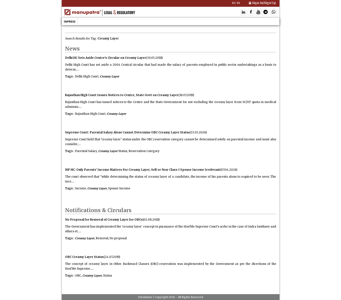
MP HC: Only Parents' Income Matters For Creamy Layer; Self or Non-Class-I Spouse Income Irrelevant (142, 170)
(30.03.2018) (154, 58)
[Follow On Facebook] (251, 12)
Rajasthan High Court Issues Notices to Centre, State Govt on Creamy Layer (121, 95)
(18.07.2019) (186, 95)
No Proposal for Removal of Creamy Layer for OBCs (104, 219)
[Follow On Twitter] (258, 12)
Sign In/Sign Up (262, 3)
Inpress (69, 21)
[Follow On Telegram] (265, 12)
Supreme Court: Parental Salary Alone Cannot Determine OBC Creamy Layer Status (127, 132)
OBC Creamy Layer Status (84, 257)
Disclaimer (145, 297)
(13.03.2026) (198, 132)
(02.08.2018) (151, 219)
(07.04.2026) (228, 170)
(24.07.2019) (112, 257)
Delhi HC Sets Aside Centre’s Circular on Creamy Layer (105, 58)
